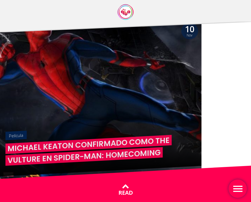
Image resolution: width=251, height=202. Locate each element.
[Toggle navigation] (238, 189)
